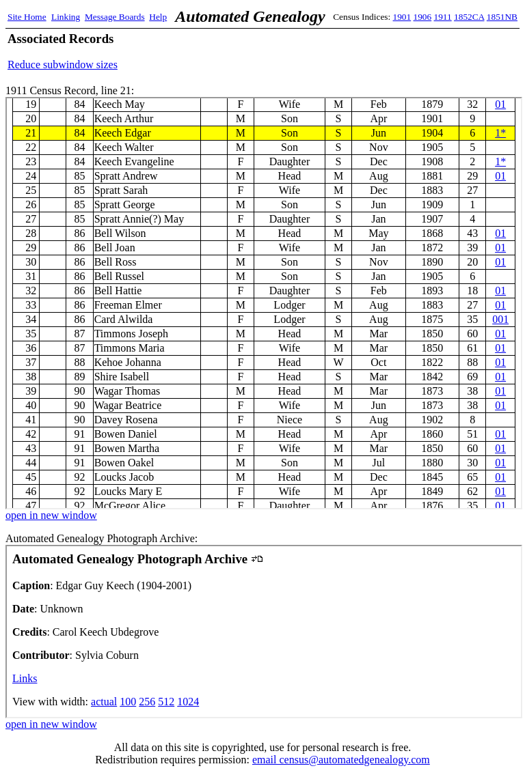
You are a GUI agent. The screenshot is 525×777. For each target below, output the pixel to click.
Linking (65, 17)
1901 (402, 17)
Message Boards (115, 17)
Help (158, 17)
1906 (423, 17)
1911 (443, 17)
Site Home (27, 17)
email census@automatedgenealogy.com (341, 759)
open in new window (51, 515)
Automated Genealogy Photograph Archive (263, 631)
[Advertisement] (357, 51)
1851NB (502, 17)
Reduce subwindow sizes (63, 64)
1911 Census (263, 303)
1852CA (469, 17)
